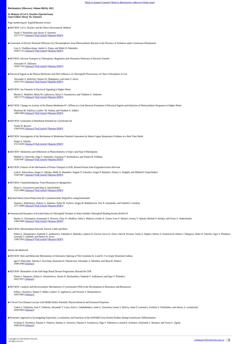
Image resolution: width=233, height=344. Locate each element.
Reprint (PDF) (55, 35)
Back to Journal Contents (98, 2)
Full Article (41, 35)
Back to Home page (133, 2)
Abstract (29, 35)
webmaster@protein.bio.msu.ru (209, 340)
